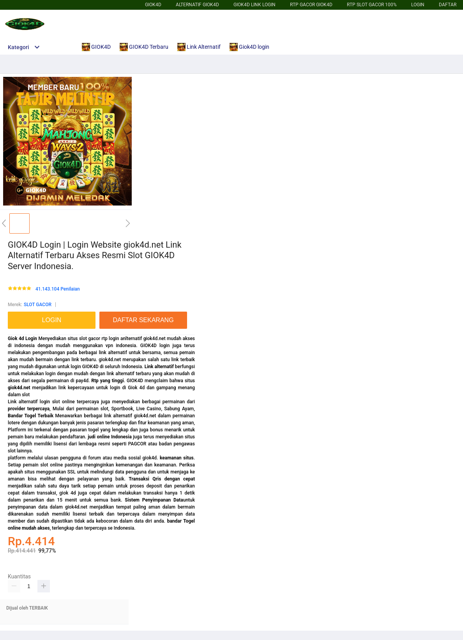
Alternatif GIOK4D (197, 4)
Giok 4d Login (22, 338)
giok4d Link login (254, 4)
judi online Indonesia (110, 437)
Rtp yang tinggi (107, 380)
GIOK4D (153, 4)
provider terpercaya (28, 408)
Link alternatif (159, 366)
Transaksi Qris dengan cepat (162, 479)
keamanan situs (177, 458)
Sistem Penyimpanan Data (154, 500)
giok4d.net (19, 387)
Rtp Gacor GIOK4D (311, 4)
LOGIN (417, 4)
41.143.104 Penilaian (57, 289)
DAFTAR (447, 4)
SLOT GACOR (37, 304)
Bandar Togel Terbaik (30, 415)
